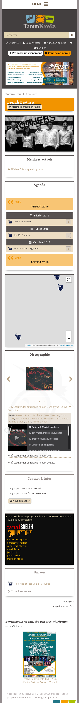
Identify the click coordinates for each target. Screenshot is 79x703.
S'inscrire (12, 42)
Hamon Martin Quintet (56, 418)
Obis (28, 421)
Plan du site (22, 693)
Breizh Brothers (33, 415)
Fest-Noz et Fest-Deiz (26, 583)
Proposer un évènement (25, 53)
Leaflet (28, 345)
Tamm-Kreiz (13, 94)
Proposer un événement (20, 697)
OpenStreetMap (66, 345)
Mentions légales (59, 693)
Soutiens (41, 693)
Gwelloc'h (37, 418)
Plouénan (26, 221)
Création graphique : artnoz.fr (47, 697)
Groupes (45, 583)
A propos (11, 693)
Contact (32, 693)
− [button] (69, 339)
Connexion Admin (57, 53)
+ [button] (69, 333)
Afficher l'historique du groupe (27, 169)
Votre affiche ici (13, 626)
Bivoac (20, 415)
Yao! (44, 421)
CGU (48, 693)
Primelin (26, 235)
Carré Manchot (51, 415)
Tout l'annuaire (19, 591)
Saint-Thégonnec (30, 248)
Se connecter (31, 42)
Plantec (37, 421)
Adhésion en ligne (55, 42)
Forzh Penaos (23, 418)
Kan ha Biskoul (16, 421)
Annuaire (31, 94)
